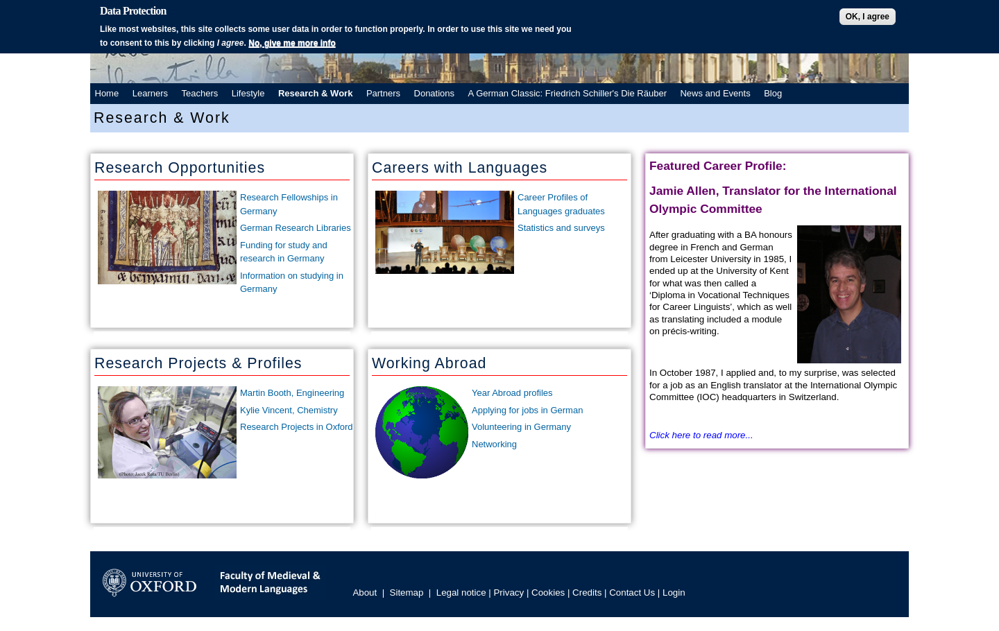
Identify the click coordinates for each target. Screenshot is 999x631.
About (364, 592)
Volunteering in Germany (521, 427)
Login (674, 592)
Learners (150, 93)
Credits (586, 592)
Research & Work (315, 93)
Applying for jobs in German (527, 410)
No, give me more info (291, 43)
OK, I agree (867, 16)
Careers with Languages (459, 167)
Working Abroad (429, 363)
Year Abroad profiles (512, 393)
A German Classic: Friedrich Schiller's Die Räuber (567, 93)
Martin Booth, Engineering (292, 393)
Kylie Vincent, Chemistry (289, 410)
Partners (383, 93)
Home (107, 93)
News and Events (715, 93)
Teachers (200, 93)
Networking (494, 444)
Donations (434, 93)
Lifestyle (248, 93)
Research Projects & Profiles (198, 363)
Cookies (548, 592)
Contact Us (632, 592)
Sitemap (407, 592)
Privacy (508, 592)
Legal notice (461, 592)
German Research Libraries (295, 228)
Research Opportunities (179, 167)
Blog (773, 93)
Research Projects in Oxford (296, 427)
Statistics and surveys (561, 228)
